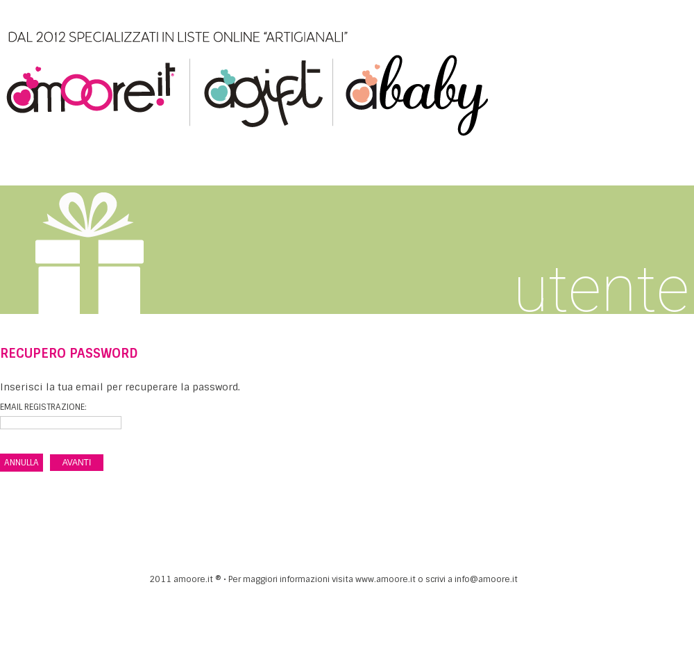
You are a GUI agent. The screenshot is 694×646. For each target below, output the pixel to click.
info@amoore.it (486, 579)
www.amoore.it (385, 579)
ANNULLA (21, 462)
